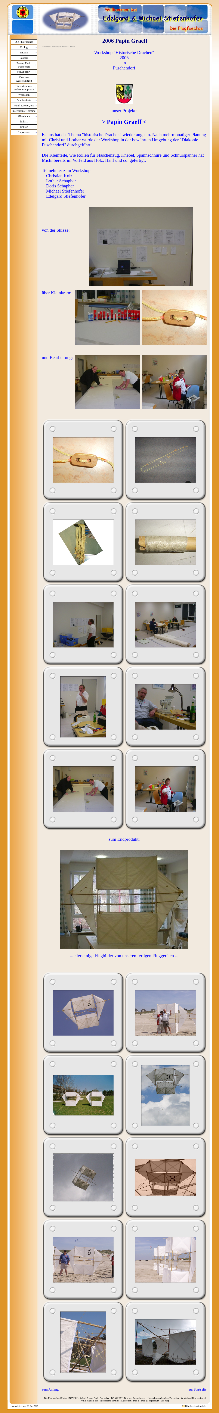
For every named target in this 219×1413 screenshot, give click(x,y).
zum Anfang (50, 1389)
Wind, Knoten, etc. (23, 105)
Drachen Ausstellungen (24, 79)
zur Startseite (198, 1389)
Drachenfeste (24, 100)
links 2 (24, 126)
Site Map (165, 1400)
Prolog (24, 47)
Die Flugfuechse (24, 41)
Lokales (23, 57)
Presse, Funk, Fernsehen (23, 65)
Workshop (24, 94)
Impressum (24, 132)
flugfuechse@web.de (196, 1406)
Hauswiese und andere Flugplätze (24, 87)
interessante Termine (24, 110)
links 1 (24, 121)
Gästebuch (24, 116)
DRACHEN (24, 72)
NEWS (24, 52)
